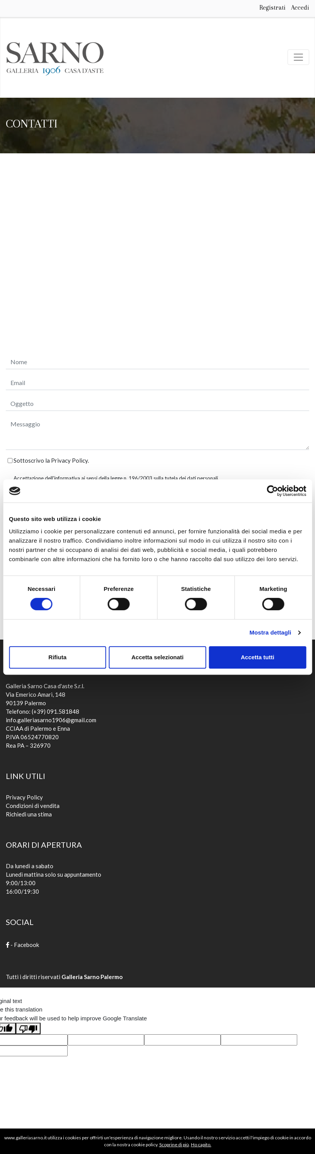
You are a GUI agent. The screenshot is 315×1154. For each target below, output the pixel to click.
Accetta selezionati (157, 657)
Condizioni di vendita (33, 805)
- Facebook (22, 944)
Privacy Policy (24, 797)
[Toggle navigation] (298, 57)
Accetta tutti (257, 657)
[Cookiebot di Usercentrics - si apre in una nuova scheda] (272, 491)
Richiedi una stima (29, 814)
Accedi (300, 7)
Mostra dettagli (270, 632)
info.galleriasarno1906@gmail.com (51, 719)
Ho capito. (201, 1144)
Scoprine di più (174, 1144)
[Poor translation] (28, 1028)
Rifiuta (57, 657)
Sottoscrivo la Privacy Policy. (51, 460)
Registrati (272, 7)
